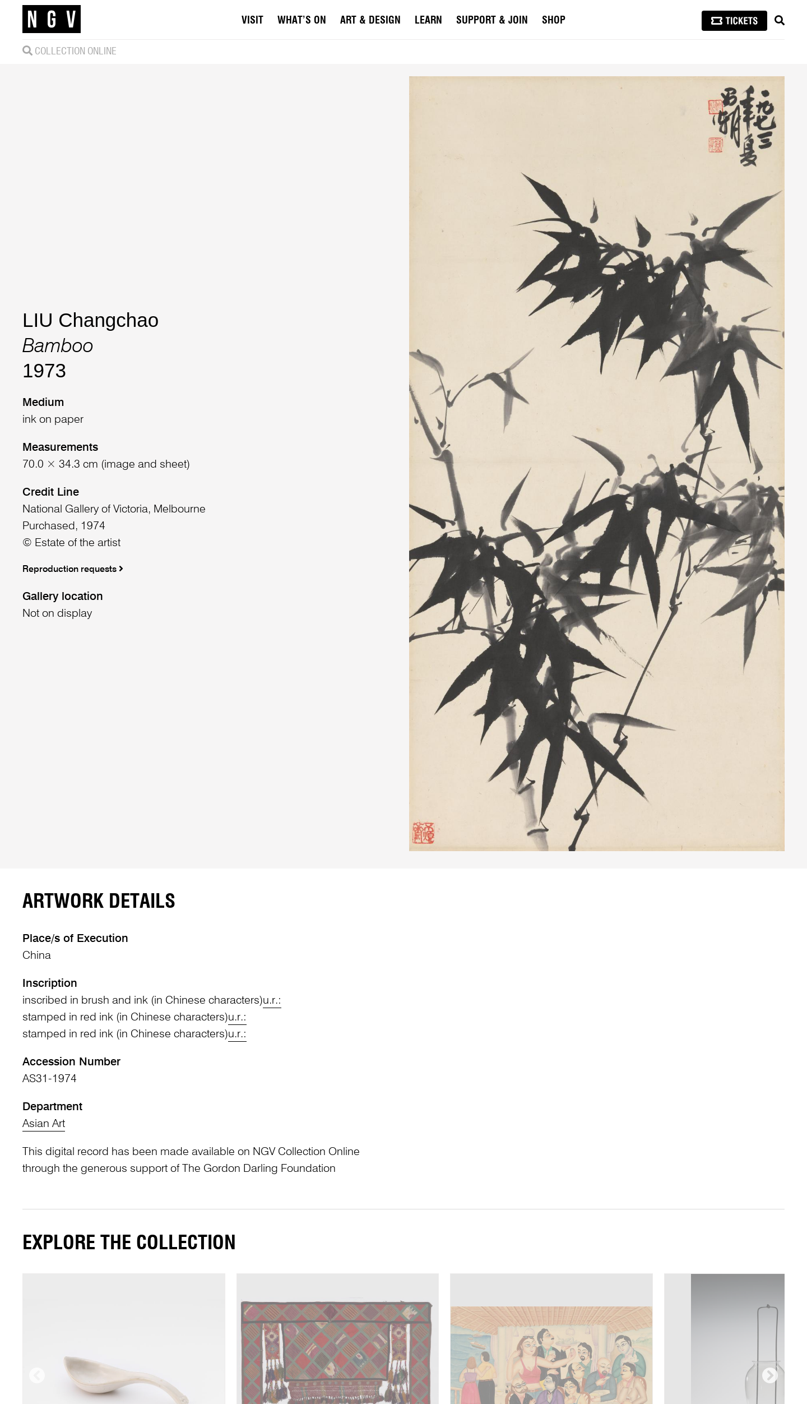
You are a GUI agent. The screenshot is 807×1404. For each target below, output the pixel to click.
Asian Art (43, 1124)
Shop (553, 21)
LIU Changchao (90, 320)
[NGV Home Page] (51, 19)
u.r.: (272, 1000)
